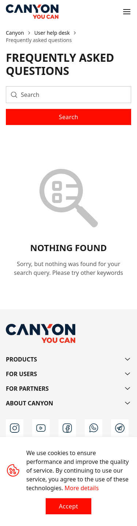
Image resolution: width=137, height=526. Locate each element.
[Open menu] (126, 11)
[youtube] (41, 428)
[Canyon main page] (32, 11)
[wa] (93, 428)
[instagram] (14, 428)
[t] (120, 428)
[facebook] (67, 428)
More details (82, 488)
